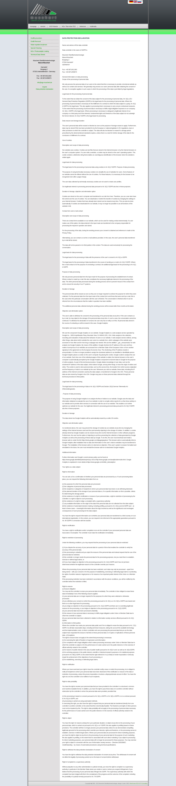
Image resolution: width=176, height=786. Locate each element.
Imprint (44, 87)
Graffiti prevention (36, 38)
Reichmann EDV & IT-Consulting (138, 783)
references (83, 26)
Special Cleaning (36, 48)
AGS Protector (53, 26)
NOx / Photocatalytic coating (40, 51)
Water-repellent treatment (39, 45)
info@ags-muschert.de (44, 82)
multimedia (93, 26)
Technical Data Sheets (38, 54)
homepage (33, 26)
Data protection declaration (44, 89)
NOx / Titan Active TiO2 (69, 26)
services (42, 26)
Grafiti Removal (36, 41)
